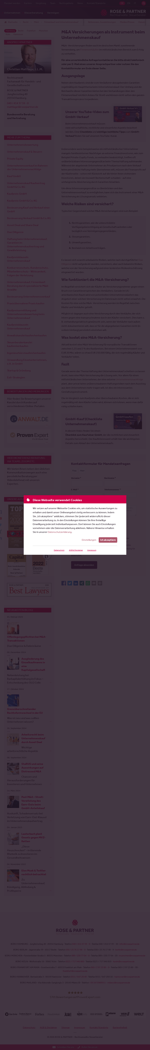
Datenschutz (59, 550)
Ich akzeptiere (108, 539)
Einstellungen (89, 539)
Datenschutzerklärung (60, 532)
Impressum (91, 550)
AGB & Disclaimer (76, 550)
